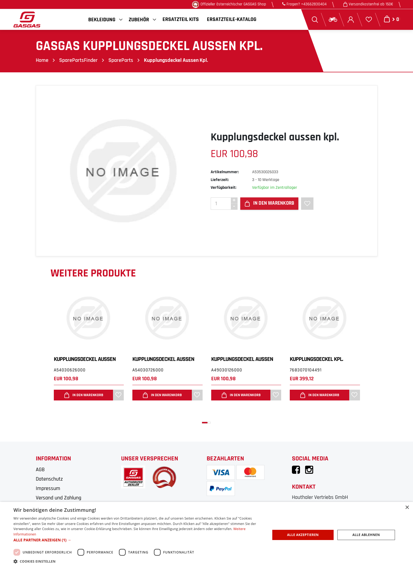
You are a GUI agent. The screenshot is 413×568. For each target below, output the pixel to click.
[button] (204, 422)
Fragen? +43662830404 (304, 4)
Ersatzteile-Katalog (231, 19)
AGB (40, 469)
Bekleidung (101, 19)
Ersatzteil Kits (181, 19)
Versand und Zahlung (58, 497)
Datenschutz (49, 478)
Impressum (48, 488)
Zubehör (139, 19)
